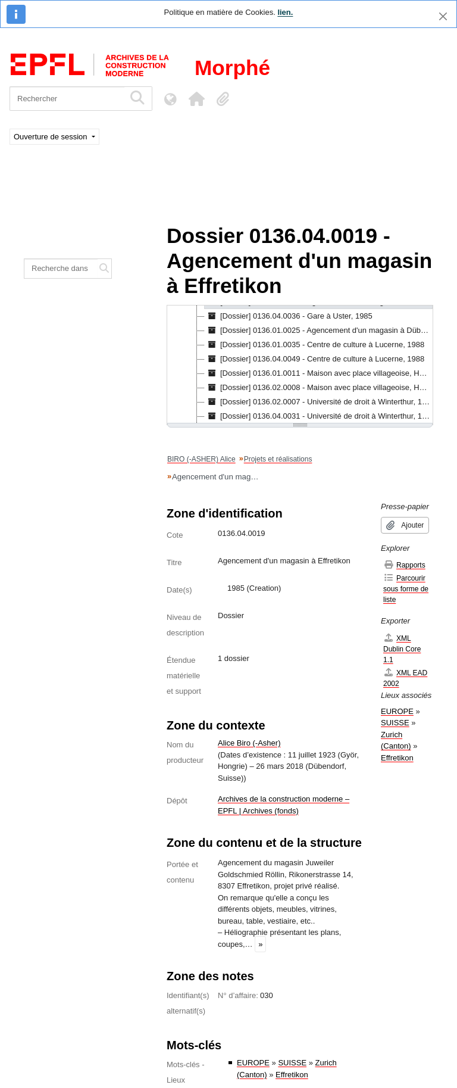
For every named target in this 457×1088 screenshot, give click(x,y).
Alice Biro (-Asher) (249, 742)
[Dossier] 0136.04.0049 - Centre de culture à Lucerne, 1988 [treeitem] (314, 359)
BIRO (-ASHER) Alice (201, 459)
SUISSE (292, 1062)
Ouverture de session (51, 136)
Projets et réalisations (278, 459)
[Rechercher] (67, 98)
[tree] (300, 365)
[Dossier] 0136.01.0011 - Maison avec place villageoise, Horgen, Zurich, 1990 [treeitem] (319, 373)
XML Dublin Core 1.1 (402, 649)
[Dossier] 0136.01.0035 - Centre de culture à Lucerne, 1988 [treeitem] (314, 345)
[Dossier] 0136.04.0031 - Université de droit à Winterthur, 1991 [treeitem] (319, 416)
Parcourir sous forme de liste (405, 588)
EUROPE (253, 1062)
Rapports (404, 564)
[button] (196, 99)
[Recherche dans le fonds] (61, 268)
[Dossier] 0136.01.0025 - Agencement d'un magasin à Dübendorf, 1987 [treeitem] (319, 330)
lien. (285, 12)
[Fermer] (443, 16)
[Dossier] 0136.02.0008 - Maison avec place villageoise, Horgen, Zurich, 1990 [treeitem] (319, 388)
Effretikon (292, 1074)
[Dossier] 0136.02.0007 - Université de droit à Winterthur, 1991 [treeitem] (319, 402)
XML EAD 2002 (405, 678)
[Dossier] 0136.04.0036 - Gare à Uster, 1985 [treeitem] (289, 316)
